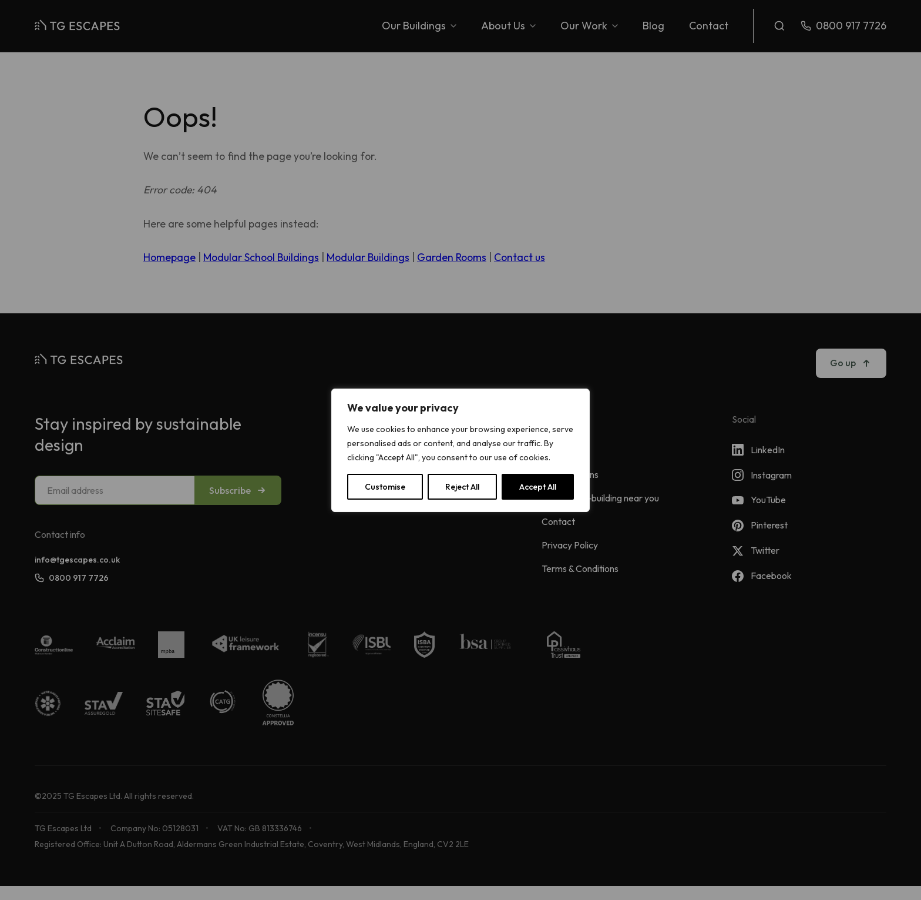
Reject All (462, 486)
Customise (385, 486)
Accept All (537, 486)
